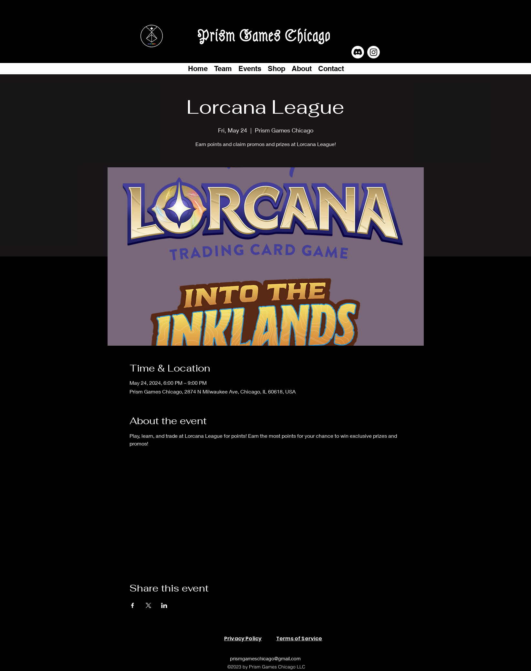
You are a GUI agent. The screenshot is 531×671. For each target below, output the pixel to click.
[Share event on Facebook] (133, 605)
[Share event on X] (148, 605)
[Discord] (357, 52)
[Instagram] (373, 52)
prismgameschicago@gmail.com (265, 658)
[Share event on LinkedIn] (164, 605)
